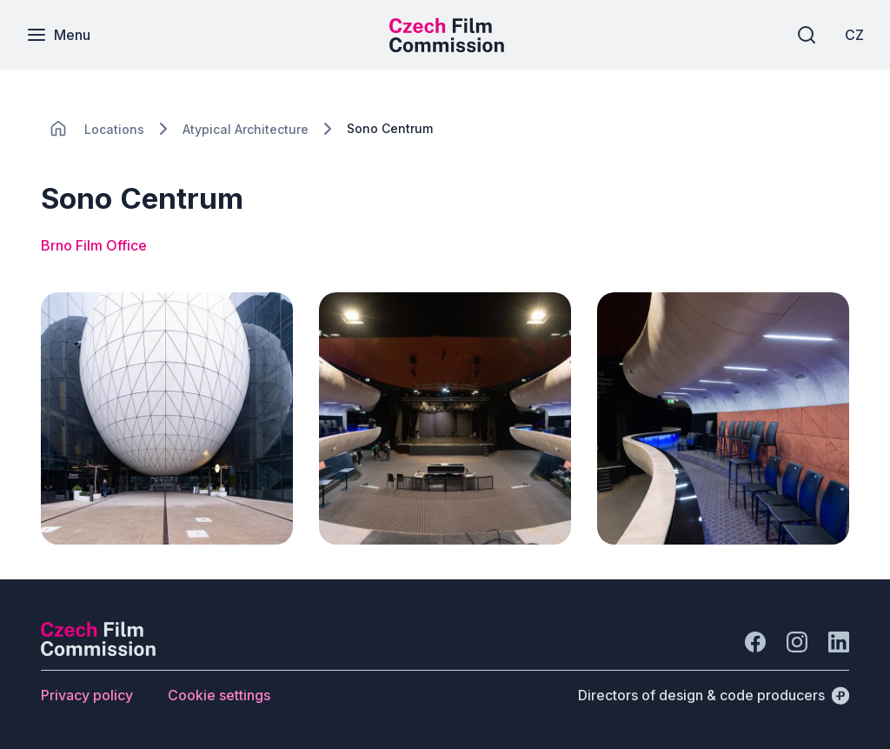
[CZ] (854, 35)
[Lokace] (114, 129)
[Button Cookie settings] (219, 695)
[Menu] (58, 35)
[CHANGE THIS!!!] (58, 128)
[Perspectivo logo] (98, 650)
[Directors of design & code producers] (713, 695)
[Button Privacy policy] (87, 695)
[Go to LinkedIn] (839, 642)
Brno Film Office (94, 245)
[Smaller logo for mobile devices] (446, 47)
